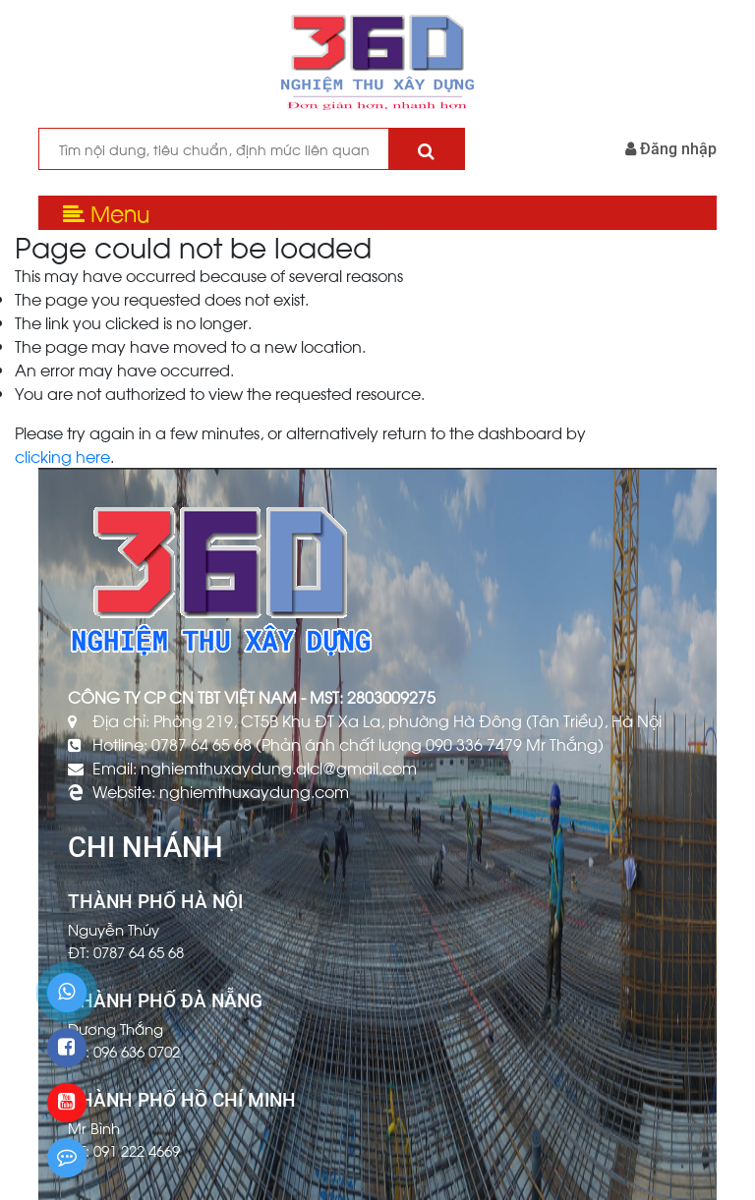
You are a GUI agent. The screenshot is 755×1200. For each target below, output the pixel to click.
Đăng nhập (671, 149)
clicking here (62, 455)
